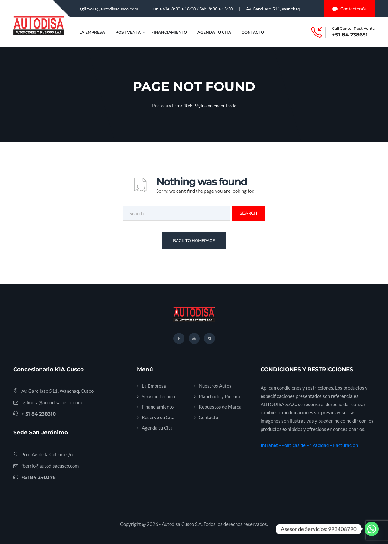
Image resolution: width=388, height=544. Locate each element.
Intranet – (271, 445)
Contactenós (349, 9)
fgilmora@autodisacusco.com (109, 8)
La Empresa (92, 32)
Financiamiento (169, 32)
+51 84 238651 (350, 34)
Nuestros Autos (215, 386)
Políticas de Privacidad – (307, 445)
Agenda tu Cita (214, 32)
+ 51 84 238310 (38, 414)
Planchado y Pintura (219, 396)
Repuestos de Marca (220, 407)
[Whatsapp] (372, 529)
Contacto (253, 32)
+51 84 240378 (38, 477)
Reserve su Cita (158, 417)
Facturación (345, 445)
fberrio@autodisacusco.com (50, 466)
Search (248, 213)
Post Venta (128, 32)
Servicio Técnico (158, 396)
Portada (160, 105)
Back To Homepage (194, 240)
